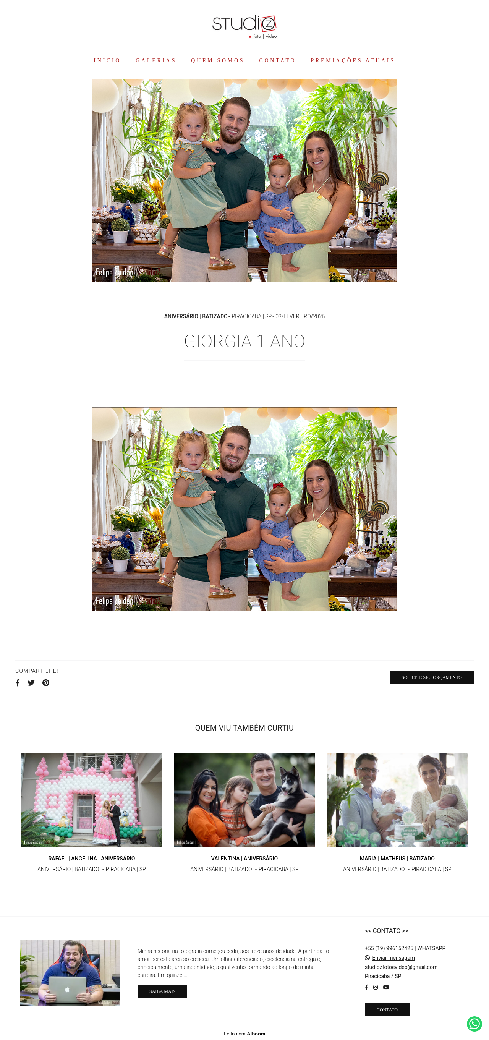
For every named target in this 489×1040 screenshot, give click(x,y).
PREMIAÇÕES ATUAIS (353, 60)
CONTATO (277, 60)
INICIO (107, 60)
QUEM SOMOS (217, 60)
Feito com (244, 1034)
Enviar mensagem (393, 958)
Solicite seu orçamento (432, 677)
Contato (387, 1009)
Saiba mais (162, 991)
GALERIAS (156, 60)
